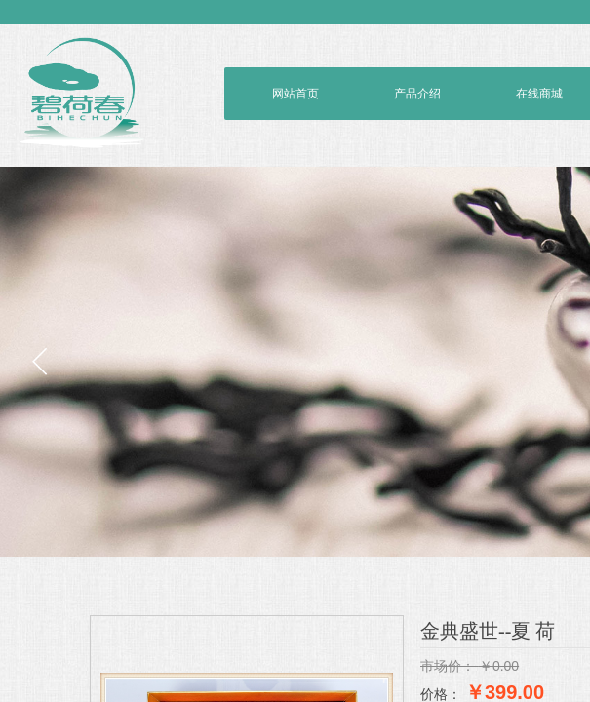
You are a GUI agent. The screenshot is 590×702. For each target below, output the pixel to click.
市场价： (447, 666)
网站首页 (295, 93)
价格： (440, 694)
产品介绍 (417, 93)
